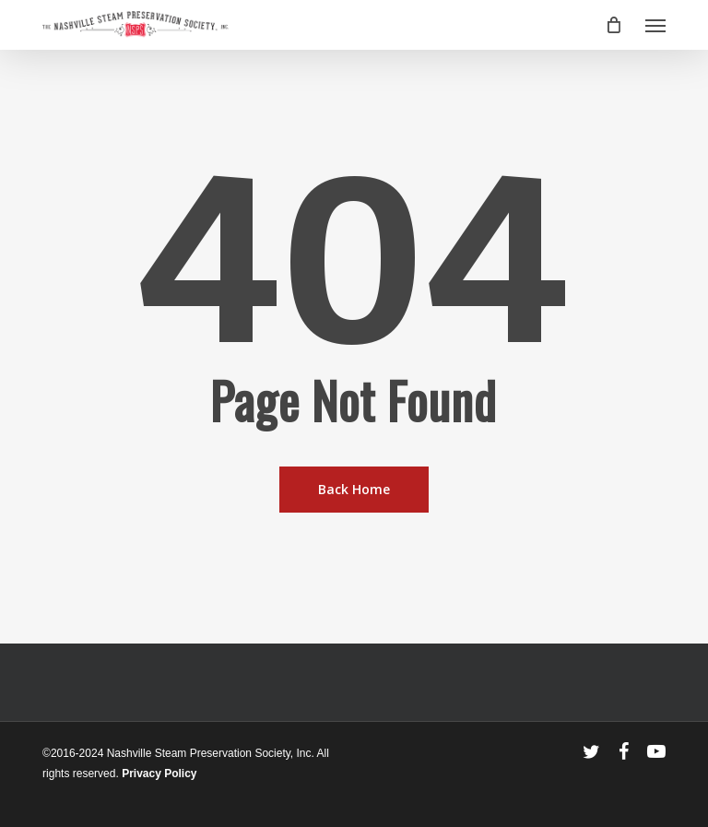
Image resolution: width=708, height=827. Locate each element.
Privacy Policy (159, 773)
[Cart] (613, 25)
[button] (655, 25)
